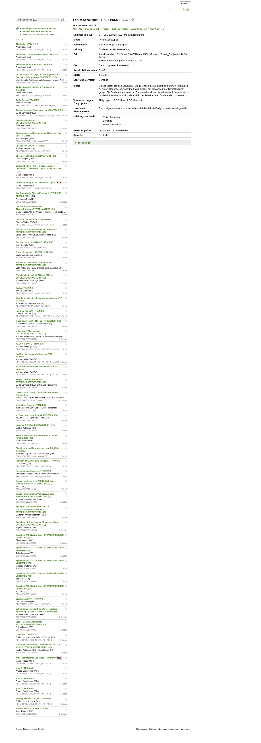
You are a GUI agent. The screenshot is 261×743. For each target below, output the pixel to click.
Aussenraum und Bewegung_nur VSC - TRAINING (40, 110)
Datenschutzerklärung (146, 729)
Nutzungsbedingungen (168, 729)
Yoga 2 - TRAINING (25, 678)
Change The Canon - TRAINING (31, 146)
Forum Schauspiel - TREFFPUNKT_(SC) (35, 252)
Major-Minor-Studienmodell (86, 29)
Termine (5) (84, 142)
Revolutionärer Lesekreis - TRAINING (33, 471)
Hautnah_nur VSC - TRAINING (30, 311)
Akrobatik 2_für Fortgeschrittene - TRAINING (37, 54)
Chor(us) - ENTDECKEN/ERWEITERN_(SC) (36, 156)
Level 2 (52, 34)
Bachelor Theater (30, 31)
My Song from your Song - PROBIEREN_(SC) (37, 415)
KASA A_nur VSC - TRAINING (30, 344)
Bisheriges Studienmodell (34, 28)
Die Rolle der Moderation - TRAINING (33, 219)
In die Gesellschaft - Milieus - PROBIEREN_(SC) (38, 321)
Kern (152, 29)
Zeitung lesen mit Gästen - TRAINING (33, 698)
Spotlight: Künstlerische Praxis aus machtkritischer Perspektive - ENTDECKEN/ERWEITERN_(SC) (32, 509)
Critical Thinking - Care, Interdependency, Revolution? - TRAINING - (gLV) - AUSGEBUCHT (39, 169)
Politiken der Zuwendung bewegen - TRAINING (38, 461)
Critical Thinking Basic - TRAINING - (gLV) (39, 183)
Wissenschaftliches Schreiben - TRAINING (39, 658)
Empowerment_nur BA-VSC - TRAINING (35, 242)
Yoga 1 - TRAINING (25, 668)
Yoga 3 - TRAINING (25, 688)
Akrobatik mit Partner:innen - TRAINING (35, 64)
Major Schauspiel (138, 29)
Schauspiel (46, 31)
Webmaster (186, 729)
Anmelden (185, 3)
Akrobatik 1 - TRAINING (27, 44)
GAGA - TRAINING (25, 288)
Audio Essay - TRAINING (28, 100)
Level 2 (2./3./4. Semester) (34, 34)
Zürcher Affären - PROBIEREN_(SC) (33, 709)
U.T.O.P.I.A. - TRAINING (27, 634)
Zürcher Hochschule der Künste (30, 729)
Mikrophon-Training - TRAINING (31, 405)
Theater (52, 28)
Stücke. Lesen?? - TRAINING (30, 599)
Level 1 (160, 29)
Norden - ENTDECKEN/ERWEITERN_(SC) (35, 425)
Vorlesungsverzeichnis (42, 9)
